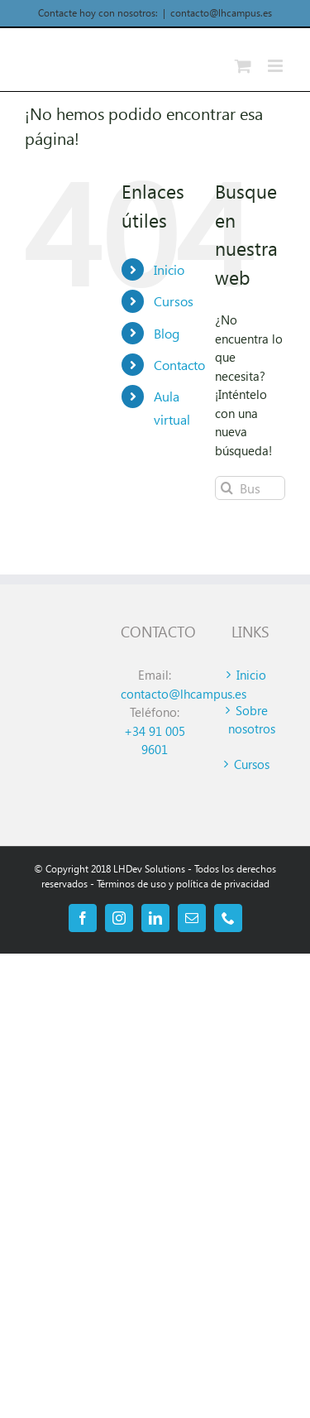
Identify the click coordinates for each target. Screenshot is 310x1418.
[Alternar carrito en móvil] (243, 66)
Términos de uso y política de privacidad (183, 883)
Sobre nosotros (251, 720)
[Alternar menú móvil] (276, 66)
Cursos (173, 301)
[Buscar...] (250, 488)
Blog (166, 333)
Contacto (179, 364)
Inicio (169, 269)
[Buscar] (227, 488)
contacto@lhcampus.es (221, 13)
